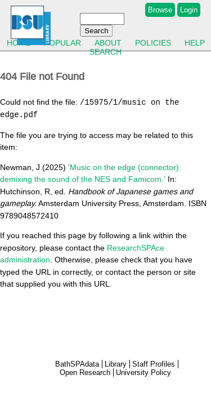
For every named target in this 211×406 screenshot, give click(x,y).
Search (105, 51)
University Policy (143, 372)
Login (188, 10)
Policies (153, 42)
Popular (62, 42)
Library (116, 364)
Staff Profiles (153, 364)
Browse (160, 10)
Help (195, 42)
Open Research (85, 372)
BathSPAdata (77, 364)
